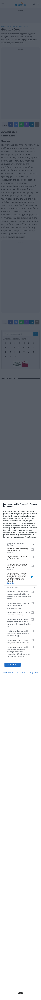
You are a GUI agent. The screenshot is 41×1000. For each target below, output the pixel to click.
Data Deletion (8, 673)
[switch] (32, 549)
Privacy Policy (33, 673)
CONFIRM (12, 665)
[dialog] (20, 750)
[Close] (37, 504)
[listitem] (20, 544)
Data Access (20, 673)
